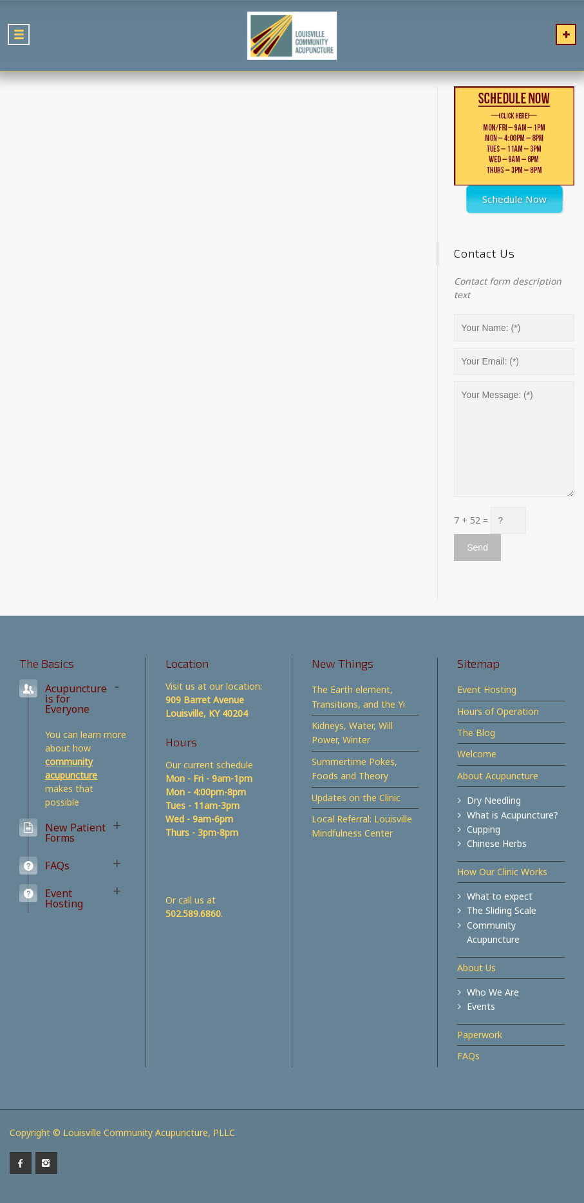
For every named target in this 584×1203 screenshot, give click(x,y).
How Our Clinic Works (502, 872)
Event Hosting (486, 689)
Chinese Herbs (497, 843)
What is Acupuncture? (512, 815)
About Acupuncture (497, 776)
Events (481, 1006)
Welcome (476, 754)
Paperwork (479, 1034)
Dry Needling (494, 800)
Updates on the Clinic (356, 797)
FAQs (468, 1056)
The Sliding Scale (501, 910)
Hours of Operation (498, 711)
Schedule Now (514, 199)
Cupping (483, 829)
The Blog (476, 732)
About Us (476, 967)
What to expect (499, 896)
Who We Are (493, 992)
